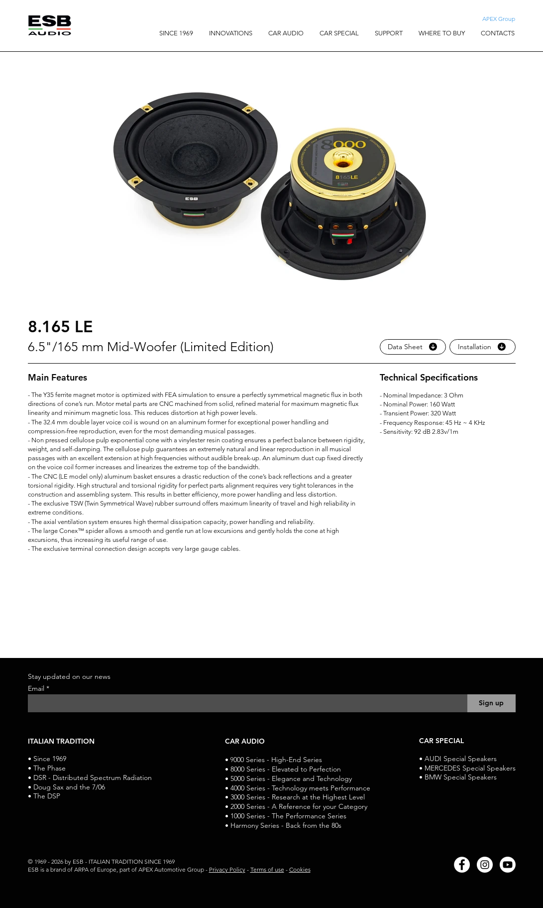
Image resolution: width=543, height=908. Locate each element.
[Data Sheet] (413, 347)
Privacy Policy (227, 869)
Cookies (300, 869)
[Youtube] (508, 865)
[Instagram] (485, 865)
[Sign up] (491, 703)
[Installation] (482, 347)
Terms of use (267, 869)
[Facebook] (462, 865)
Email (37, 688)
